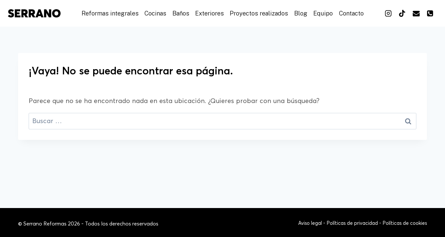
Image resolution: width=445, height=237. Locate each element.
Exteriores (209, 13)
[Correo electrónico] (416, 13)
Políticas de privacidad (352, 223)
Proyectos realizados (259, 13)
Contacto (351, 13)
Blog (300, 13)
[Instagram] (388, 13)
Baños (180, 13)
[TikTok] (402, 13)
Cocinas (155, 13)
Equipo (323, 13)
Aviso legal (310, 223)
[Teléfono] (430, 13)
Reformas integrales (110, 13)
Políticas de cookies (404, 223)
